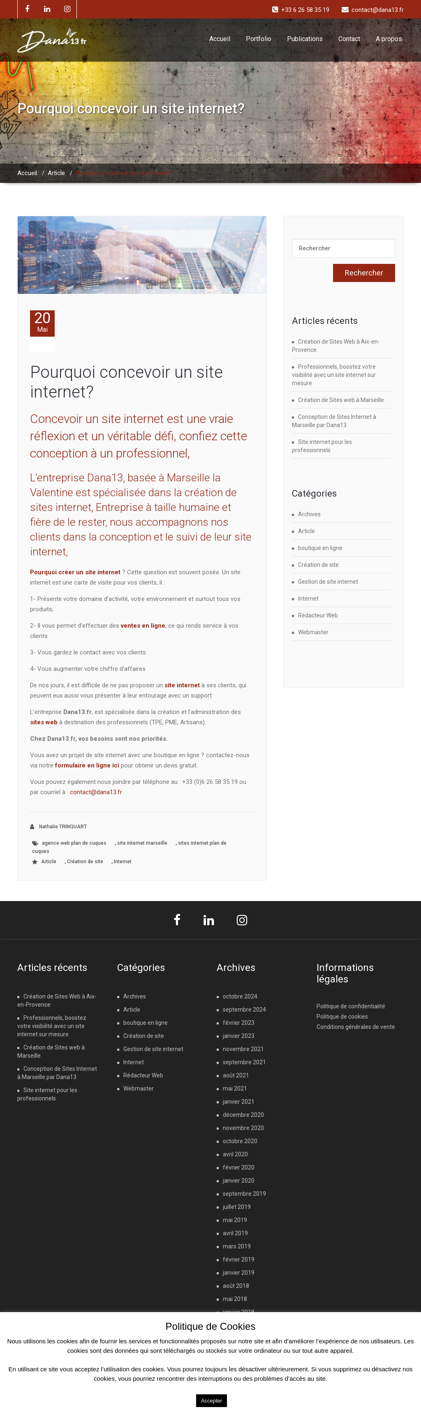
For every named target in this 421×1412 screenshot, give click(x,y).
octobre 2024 (240, 996)
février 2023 (238, 1022)
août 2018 (236, 1286)
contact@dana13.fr (96, 792)
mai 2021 (235, 1088)
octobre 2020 (240, 1141)
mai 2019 (235, 1220)
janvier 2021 (238, 1101)
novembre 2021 (243, 1049)
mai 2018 (235, 1299)
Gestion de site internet (328, 581)
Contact (349, 39)
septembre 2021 (244, 1062)
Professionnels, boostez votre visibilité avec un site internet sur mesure (334, 374)
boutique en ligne (320, 548)
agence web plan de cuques (74, 843)
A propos (389, 39)
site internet (182, 685)
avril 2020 (235, 1154)
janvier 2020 (238, 1180)
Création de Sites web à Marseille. (341, 400)
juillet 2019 (237, 1207)
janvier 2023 (238, 1036)
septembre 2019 (244, 1193)
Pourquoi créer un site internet (75, 572)
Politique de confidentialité (351, 1006)
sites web (44, 722)
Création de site (85, 861)
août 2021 (236, 1075)
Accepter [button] (211, 1401)
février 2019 (238, 1259)
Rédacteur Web (318, 615)
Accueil (219, 39)
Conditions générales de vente (356, 1027)
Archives (309, 514)
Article (56, 173)
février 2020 (238, 1167)
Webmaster (313, 632)
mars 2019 (237, 1246)
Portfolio (258, 39)
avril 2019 (235, 1233)
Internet (123, 861)
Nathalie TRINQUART (58, 827)
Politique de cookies (342, 1016)
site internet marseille (142, 843)
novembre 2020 (243, 1128)
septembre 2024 (244, 1009)
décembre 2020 (243, 1115)
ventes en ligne (143, 625)
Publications (305, 39)
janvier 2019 (238, 1272)
